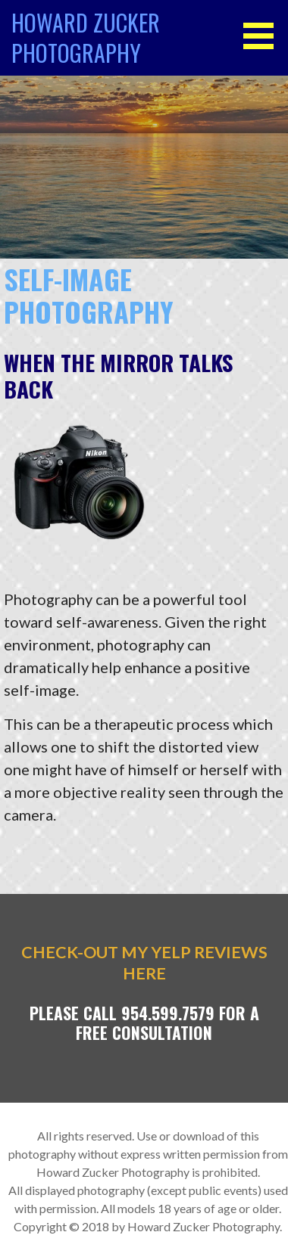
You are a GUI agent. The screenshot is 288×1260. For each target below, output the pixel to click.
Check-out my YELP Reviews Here (144, 962)
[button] (263, 36)
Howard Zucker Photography (85, 37)
